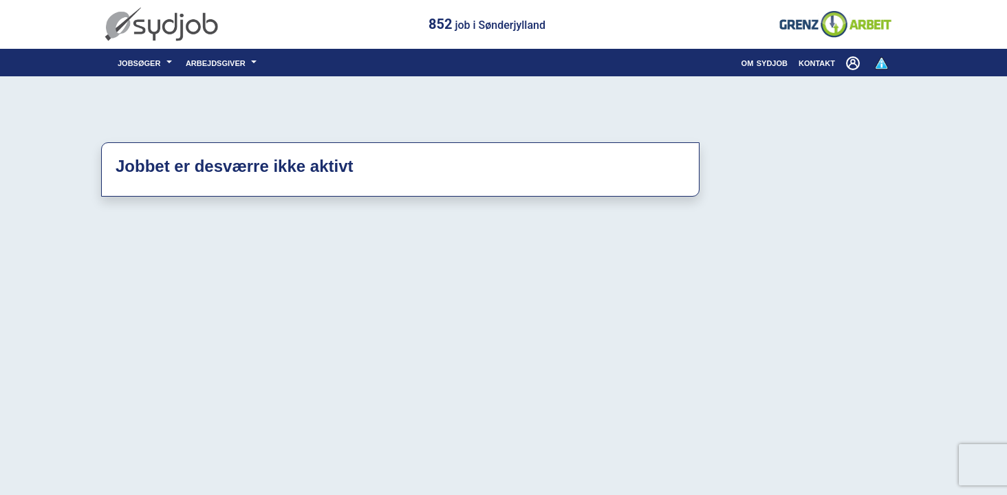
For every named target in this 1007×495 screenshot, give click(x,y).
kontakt (817, 62)
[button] (854, 62)
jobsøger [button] (141, 62)
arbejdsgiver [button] (217, 62)
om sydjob (764, 62)
